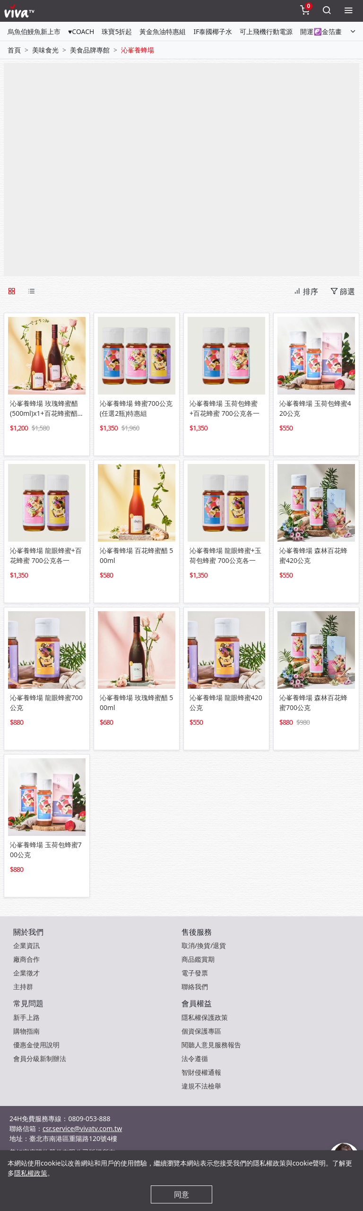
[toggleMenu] (348, 10)
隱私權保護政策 (205, 1017)
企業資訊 (26, 945)
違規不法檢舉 (201, 1085)
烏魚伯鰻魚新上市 (34, 31)
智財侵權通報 (201, 1072)
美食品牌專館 (90, 49)
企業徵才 (26, 972)
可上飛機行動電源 (266, 31)
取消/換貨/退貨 (204, 945)
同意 (181, 1194)
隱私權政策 (30, 1172)
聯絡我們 (195, 986)
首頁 (14, 49)
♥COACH (81, 31)
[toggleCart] (305, 10)
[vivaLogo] (20, 11)
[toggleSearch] (326, 10)
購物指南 (26, 1031)
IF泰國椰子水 (212, 31)
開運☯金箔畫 (320, 31)
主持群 (23, 986)
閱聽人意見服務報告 (211, 1044)
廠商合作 (26, 959)
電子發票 (195, 972)
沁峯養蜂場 (137, 49)
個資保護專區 (201, 1031)
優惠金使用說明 (36, 1044)
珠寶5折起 (117, 31)
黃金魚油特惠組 (162, 31)
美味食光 (45, 49)
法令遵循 (195, 1058)
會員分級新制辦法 (39, 1058)
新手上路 (26, 1017)
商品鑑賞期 (198, 959)
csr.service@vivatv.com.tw (82, 1128)
